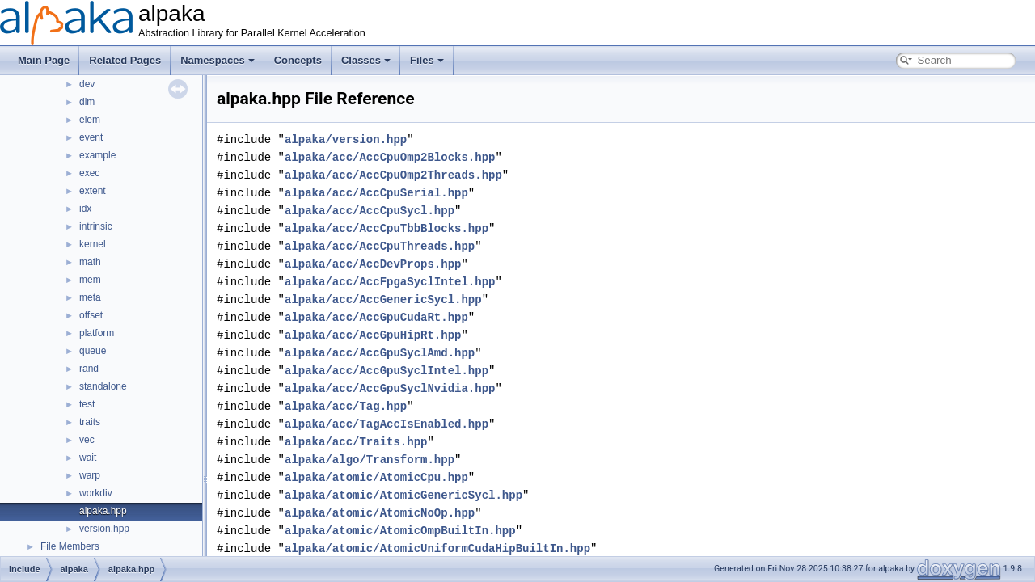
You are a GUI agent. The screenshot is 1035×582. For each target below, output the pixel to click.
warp (89, 475)
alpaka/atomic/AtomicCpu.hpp (376, 477)
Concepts (298, 60)
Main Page (44, 60)
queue (92, 350)
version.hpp (104, 528)
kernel (92, 244)
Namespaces (217, 60)
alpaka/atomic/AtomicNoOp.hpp (380, 513)
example (97, 155)
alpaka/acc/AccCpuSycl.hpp (369, 210)
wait (87, 457)
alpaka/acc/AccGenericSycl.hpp (383, 299)
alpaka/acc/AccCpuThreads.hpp (380, 246)
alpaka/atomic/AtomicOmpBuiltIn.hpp (400, 530)
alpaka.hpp (103, 511)
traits (89, 422)
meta (90, 297)
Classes (366, 60)
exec (89, 173)
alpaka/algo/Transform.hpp (369, 459)
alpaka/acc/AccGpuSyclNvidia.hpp (390, 388)
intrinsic (95, 226)
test (87, 404)
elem (89, 119)
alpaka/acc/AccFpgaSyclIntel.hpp (390, 281)
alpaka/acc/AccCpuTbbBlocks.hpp (386, 228)
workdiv (95, 493)
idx (85, 208)
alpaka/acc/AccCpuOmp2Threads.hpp (393, 175)
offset (91, 315)
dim (87, 102)
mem (90, 279)
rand (89, 368)
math (90, 262)
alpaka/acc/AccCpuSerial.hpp (376, 192)
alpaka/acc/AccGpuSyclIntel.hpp (386, 370)
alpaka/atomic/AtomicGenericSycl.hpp (403, 495)
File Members (69, 546)
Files (427, 60)
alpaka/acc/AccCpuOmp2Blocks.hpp (390, 157)
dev (87, 84)
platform (96, 333)
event (91, 137)
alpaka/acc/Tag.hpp (346, 406)
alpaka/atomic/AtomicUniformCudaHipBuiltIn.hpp (437, 548)
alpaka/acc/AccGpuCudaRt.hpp (376, 317)
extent (92, 190)
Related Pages (125, 60)
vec (87, 439)
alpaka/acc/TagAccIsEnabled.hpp (386, 424)
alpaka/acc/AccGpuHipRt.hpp (373, 335)
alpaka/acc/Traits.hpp (356, 441)
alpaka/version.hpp (346, 139)
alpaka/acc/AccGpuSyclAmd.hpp (380, 353)
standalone (103, 386)
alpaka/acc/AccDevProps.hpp (373, 264)
